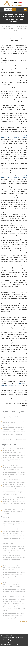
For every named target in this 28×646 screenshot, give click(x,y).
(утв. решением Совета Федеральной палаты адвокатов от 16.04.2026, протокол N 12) (14, 532)
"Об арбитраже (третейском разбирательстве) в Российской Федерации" (14, 458)
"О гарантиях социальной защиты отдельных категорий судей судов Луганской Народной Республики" (14, 584)
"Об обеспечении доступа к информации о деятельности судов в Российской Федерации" (14, 467)
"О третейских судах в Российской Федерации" (14, 493)
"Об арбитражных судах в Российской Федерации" (14, 511)
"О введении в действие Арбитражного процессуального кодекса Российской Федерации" (14, 485)
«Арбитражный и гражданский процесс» (11, 640)
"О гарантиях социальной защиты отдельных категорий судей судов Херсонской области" (14, 575)
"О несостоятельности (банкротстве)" (14, 451)
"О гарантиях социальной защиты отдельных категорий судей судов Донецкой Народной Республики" (14, 616)
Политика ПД (17, 644)
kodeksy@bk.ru (18, 642)
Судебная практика (7, 26)
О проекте (10, 644)
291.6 (9, 383)
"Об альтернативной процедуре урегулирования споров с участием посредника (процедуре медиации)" (14, 502)
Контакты (3, 644)
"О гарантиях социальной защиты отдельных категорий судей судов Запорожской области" (14, 567)
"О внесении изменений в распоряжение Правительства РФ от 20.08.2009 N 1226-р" (14, 541)
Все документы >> (21, 622)
